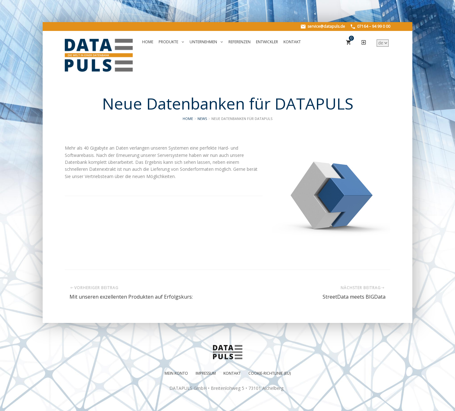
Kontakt (292, 42)
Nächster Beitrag (363, 287)
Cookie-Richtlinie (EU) (269, 373)
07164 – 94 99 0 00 (370, 26)
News (202, 118)
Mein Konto (176, 373)
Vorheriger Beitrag (94, 287)
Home (147, 42)
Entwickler (267, 42)
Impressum (206, 373)
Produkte (171, 42)
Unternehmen (206, 42)
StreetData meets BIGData (354, 296)
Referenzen (239, 42)
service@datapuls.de (323, 26)
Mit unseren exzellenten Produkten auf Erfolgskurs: (131, 296)
